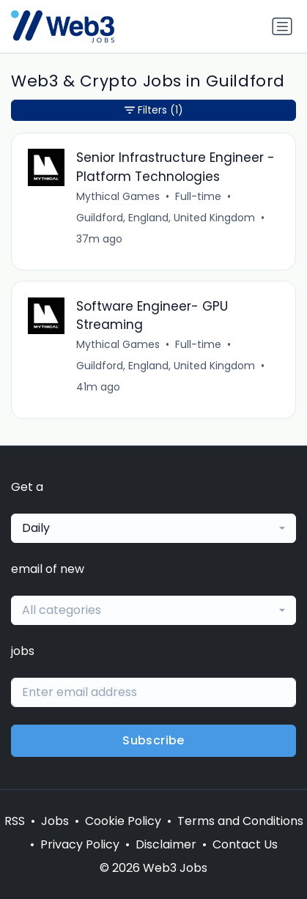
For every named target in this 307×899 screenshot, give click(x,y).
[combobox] (153, 528)
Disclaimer (166, 844)
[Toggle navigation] (282, 26)
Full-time (198, 196)
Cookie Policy (123, 821)
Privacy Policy (79, 844)
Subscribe (153, 740)
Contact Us (245, 844)
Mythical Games (118, 196)
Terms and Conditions (240, 821)
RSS (14, 821)
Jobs (55, 821)
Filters (154, 110)
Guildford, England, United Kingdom (165, 217)
